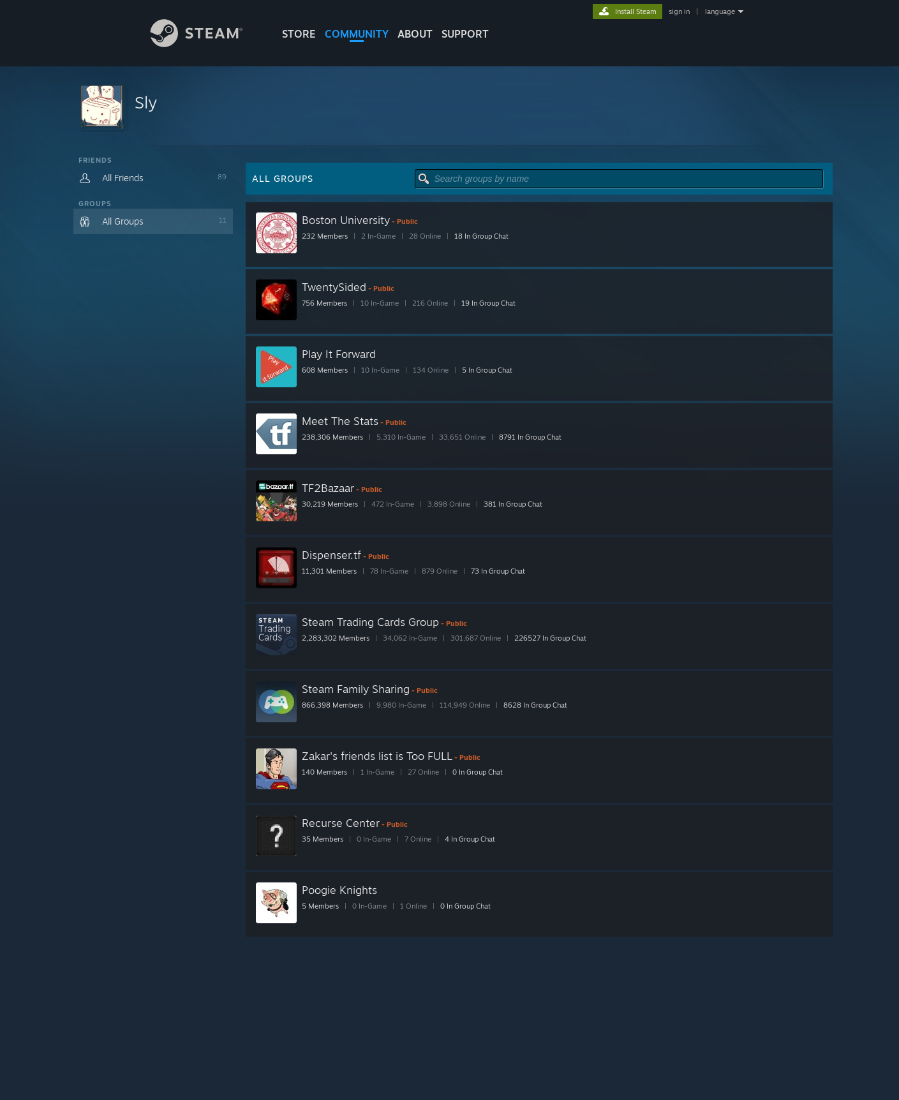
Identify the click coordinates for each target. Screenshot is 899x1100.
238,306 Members (332, 437)
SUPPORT (465, 33)
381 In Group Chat (513, 504)
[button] (450, 106)
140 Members (324, 772)
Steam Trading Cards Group (370, 621)
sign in (679, 11)
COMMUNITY (357, 33)
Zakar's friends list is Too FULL (377, 755)
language (720, 11)
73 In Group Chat (498, 571)
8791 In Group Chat (530, 437)
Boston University (346, 220)
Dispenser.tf (331, 554)
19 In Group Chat (488, 303)
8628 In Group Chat (535, 705)
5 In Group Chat (487, 370)
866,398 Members (332, 705)
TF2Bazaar (328, 487)
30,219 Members (330, 504)
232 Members (325, 236)
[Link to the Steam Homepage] (206, 43)
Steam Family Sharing (356, 688)
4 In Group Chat (470, 839)
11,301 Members (329, 571)
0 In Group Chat (477, 772)
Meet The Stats (340, 420)
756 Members (324, 303)
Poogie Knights (339, 889)
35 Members (322, 839)
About (415, 33)
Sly (146, 102)
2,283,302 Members (335, 638)
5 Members (320, 906)
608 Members (325, 370)
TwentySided (334, 287)
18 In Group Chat (481, 236)
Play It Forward (339, 353)
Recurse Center (341, 822)
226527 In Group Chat (550, 638)
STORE (299, 33)
